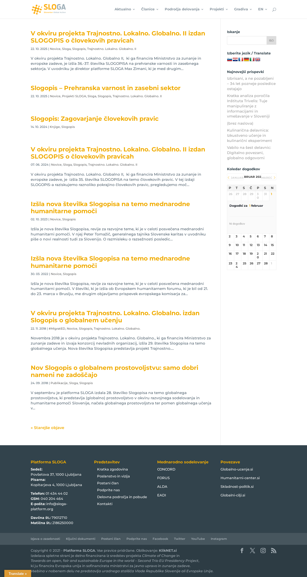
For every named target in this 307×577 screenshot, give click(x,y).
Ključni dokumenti (80, 539)
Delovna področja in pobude (122, 497)
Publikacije (59, 383)
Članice (148, 9)
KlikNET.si (168, 550)
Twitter (179, 539)
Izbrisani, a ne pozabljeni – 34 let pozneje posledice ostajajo (251, 83)
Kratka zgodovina (112, 469)
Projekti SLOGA (74, 96)
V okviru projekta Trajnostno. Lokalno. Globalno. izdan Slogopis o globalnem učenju (115, 316)
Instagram (219, 539)
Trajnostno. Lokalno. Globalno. (117, 329)
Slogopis (79, 49)
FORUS (163, 478)
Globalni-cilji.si (233, 495)
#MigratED (57, 329)
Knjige (55, 127)
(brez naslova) (240, 123)
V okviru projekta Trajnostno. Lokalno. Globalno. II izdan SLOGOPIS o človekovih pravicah (118, 37)
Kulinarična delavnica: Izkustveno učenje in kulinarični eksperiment (249, 135)
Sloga (66, 49)
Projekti (217, 9)
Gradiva (241, 9)
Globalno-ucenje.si (237, 469)
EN (260, 9)
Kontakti (104, 504)
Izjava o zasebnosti (45, 539)
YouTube (198, 539)
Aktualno (123, 9)
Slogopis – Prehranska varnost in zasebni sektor (106, 88)
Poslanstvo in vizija (113, 476)
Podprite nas (108, 490)
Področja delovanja (182, 9)
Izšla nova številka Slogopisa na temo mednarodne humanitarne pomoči (110, 207)
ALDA (162, 487)
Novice (55, 49)
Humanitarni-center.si (240, 478)
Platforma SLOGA (79, 550)
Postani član (108, 483)
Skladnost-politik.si (237, 487)
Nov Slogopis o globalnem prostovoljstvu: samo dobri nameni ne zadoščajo (114, 371)
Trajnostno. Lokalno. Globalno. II (111, 49)
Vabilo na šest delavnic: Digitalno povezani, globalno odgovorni (249, 152)
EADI (161, 495)
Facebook (160, 539)
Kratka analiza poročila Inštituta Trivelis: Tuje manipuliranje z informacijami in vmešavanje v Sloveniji (248, 106)
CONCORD (166, 469)
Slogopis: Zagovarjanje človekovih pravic (95, 118)
